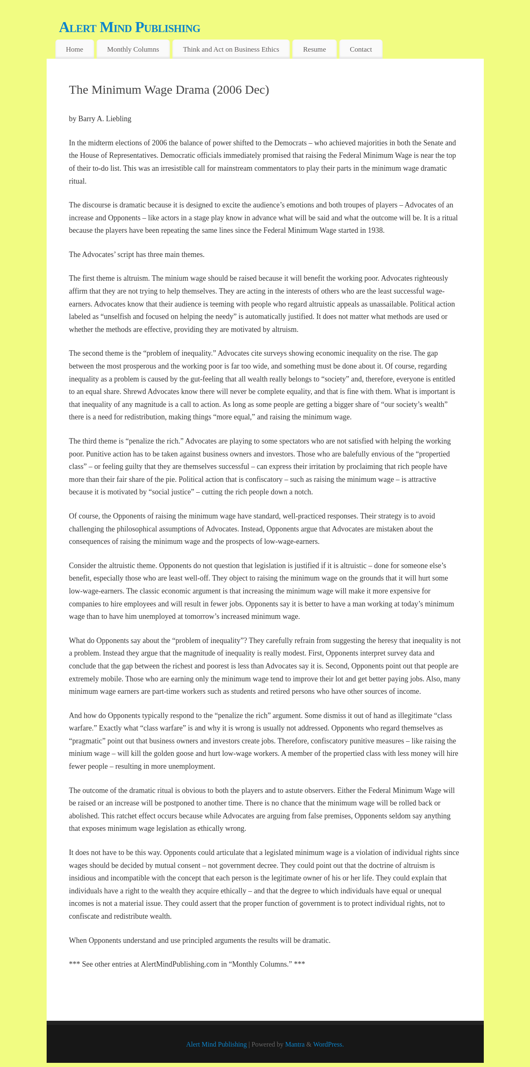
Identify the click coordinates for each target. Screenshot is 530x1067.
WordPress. (328, 1044)
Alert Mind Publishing (130, 27)
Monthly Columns (133, 49)
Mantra (295, 1044)
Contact (361, 49)
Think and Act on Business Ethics (231, 49)
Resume (314, 49)
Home (74, 49)
